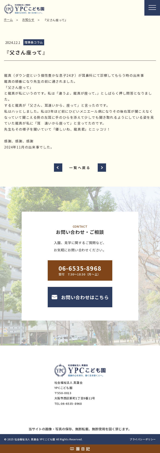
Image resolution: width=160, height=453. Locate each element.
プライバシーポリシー (143, 439)
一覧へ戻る (80, 167)
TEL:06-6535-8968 (68, 403)
